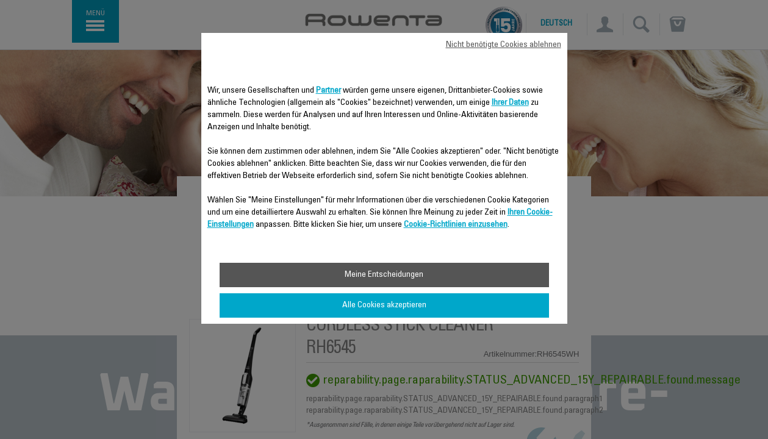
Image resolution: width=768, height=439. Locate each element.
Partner (328, 91)
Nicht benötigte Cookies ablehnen (503, 45)
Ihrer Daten (510, 103)
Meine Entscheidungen (384, 275)
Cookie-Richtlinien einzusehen (456, 225)
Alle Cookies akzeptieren (384, 305)
